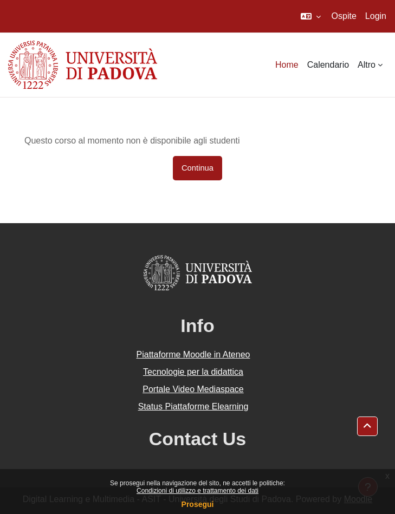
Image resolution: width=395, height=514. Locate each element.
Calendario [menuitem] (328, 64)
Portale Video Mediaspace (193, 389)
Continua (197, 168)
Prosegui (198, 504)
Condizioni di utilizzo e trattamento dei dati (197, 491)
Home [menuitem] (287, 64)
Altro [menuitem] (366, 64)
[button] (310, 16)
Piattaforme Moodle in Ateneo (193, 354)
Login (375, 16)
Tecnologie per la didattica (193, 371)
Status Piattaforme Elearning (193, 406)
